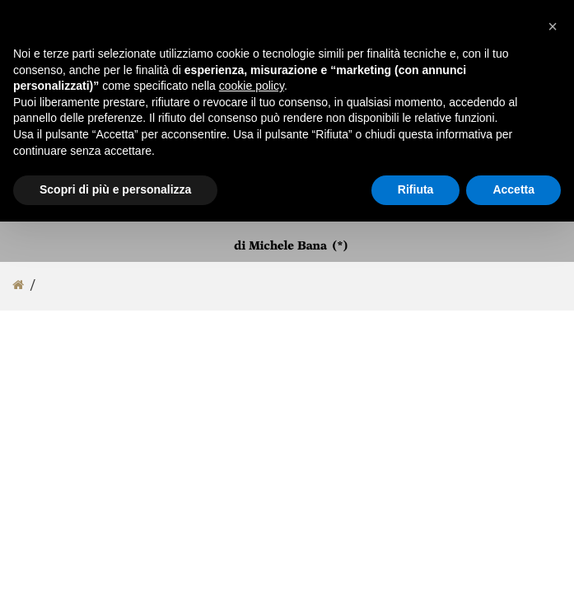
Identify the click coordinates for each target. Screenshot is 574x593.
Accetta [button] (513, 189)
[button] (552, 26)
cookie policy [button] (251, 85)
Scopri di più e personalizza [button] (115, 189)
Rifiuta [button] (416, 189)
